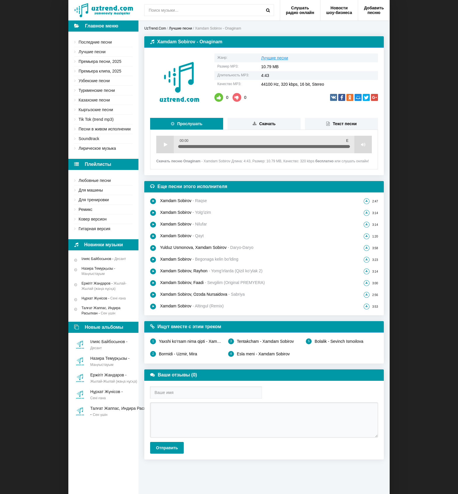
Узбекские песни (94, 80)
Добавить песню (374, 10)
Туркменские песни (97, 90)
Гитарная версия (94, 228)
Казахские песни (94, 100)
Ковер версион (93, 219)
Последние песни (95, 42)
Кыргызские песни (96, 109)
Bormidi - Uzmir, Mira (173, 354)
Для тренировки (94, 199)
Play (165, 144)
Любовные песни (95, 180)
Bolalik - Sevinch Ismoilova (334, 341)
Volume (363, 144)
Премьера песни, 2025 (100, 61)
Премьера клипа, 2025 (100, 71)
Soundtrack (89, 138)
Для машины (91, 190)
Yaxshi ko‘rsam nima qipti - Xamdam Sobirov (186, 341)
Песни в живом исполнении (105, 129)
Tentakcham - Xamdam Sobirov (261, 341)
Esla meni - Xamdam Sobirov (259, 354)
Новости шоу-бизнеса (339, 10)
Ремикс (85, 209)
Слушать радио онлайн (300, 10)
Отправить (167, 447)
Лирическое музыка (97, 148)
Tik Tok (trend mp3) (96, 119)
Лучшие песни (92, 51)
